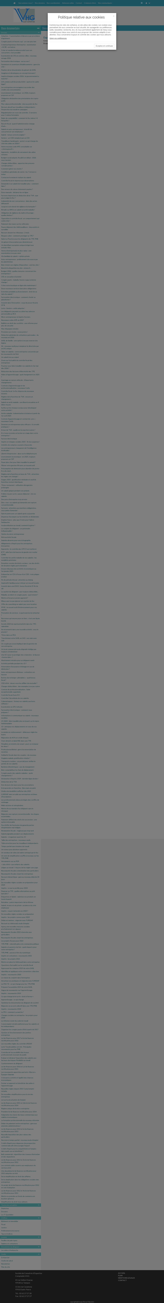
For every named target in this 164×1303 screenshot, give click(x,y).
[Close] (113, 16)
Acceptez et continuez (104, 46)
